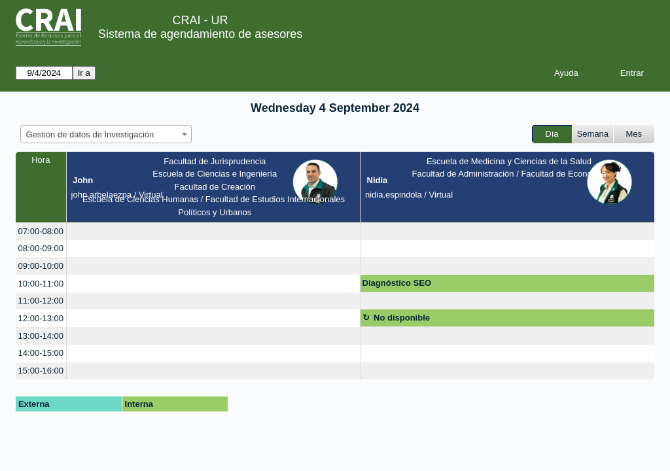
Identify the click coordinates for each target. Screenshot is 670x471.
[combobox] (106, 134)
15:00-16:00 (40, 370)
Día (551, 134)
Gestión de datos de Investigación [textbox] (90, 134)
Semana (592, 134)
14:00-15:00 (40, 353)
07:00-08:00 (40, 231)
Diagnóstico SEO (396, 283)
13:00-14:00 (40, 336)
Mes (634, 134)
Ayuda (566, 73)
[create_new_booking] (213, 231)
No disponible (402, 318)
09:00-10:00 (40, 266)
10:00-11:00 (40, 283)
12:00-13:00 (40, 318)
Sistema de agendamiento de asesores (200, 34)
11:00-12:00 (40, 300)
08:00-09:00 (40, 248)
